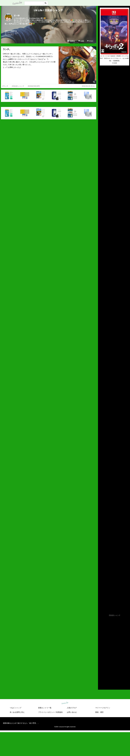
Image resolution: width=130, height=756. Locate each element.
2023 (101, 654)
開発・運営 (99, 712)
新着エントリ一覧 (44, 708)
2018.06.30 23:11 (88, 86)
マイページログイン (102, 708)
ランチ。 (7, 49)
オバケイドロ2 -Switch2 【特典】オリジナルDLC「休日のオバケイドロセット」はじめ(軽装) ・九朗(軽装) (114, 58)
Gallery (71, 41)
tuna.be (65, 703)
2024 (101, 651)
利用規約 (59, 712)
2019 (101, 664)
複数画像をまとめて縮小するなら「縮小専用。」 (21, 723)
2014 (101, 678)
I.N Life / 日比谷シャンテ (48, 10)
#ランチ (5, 86)
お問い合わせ (72, 712)
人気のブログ (72, 708)
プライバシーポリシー (46, 712)
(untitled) (103, 75)
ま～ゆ (17, 15)
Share (90, 41)
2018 (101, 667)
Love (81, 41)
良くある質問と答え (17, 712)
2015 (101, 675)
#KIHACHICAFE (34, 86)
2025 (101, 648)
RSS (102, 685)
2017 (101, 670)
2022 (101, 656)
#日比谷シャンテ (18, 86)
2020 (101, 662)
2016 (101, 673)
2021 (101, 659)
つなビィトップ (15, 708)
